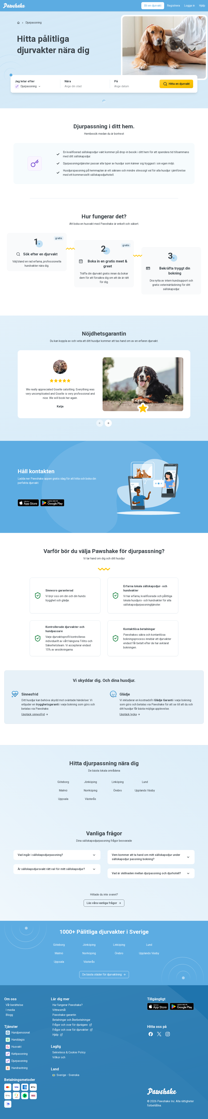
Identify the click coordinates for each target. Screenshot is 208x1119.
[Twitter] (159, 1034)
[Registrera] (173, 5)
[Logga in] (189, 5)
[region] (104, 388)
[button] (35, 83)
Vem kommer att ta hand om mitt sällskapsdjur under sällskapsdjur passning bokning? (151, 857)
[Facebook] (150, 1034)
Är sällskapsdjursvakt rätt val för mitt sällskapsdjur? (57, 869)
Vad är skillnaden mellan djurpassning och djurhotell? (151, 873)
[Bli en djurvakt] (152, 5)
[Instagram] (167, 1034)
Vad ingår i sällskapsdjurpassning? (57, 855)
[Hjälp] (202, 5)
